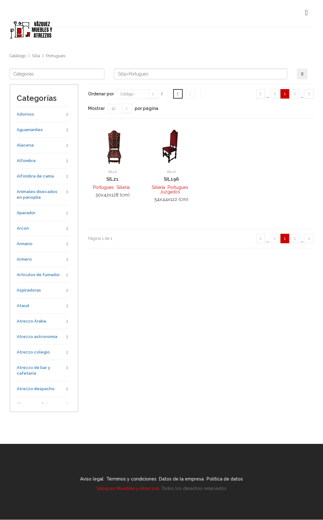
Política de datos (237, 480)
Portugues (55, 55)
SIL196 (171, 179)
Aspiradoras (29, 290)
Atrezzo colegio (33, 352)
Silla (36, 55)
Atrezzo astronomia (37, 336)
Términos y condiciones (127, 480)
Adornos (25, 114)
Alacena (25, 145)
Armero (24, 259)
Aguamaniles (30, 129)
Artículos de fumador (38, 274)
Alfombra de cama (35, 176)
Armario (24, 243)
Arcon (23, 228)
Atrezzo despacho (36, 388)
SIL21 (112, 179)
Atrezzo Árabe (31, 321)
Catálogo (17, 55)
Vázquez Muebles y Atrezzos (128, 488)
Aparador (26, 212)
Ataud (23, 305)
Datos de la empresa (185, 480)
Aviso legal (79, 480)
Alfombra (26, 160)
